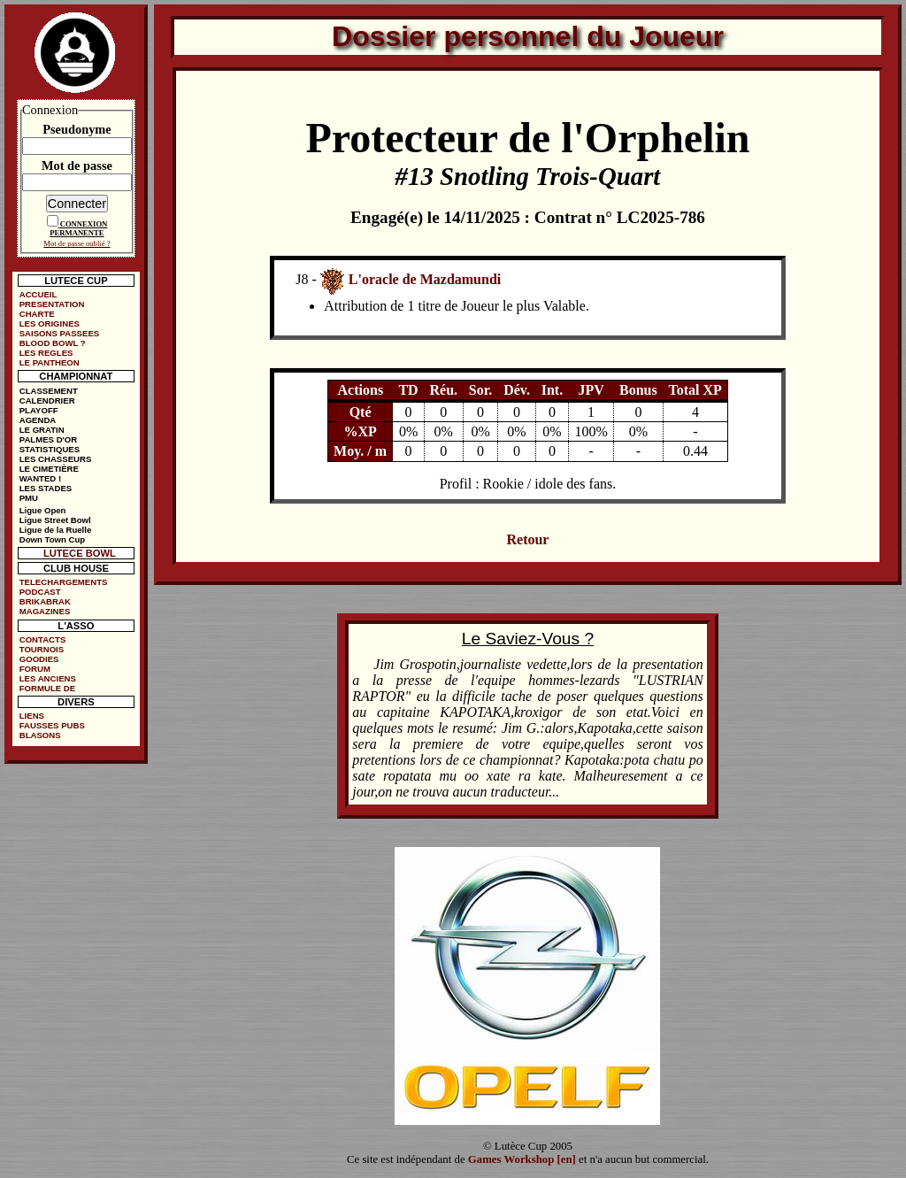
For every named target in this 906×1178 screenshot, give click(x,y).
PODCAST (40, 592)
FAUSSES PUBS (52, 725)
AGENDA (38, 420)
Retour (527, 539)
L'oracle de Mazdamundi (425, 279)
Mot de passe (77, 165)
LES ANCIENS (47, 678)
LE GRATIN (42, 430)
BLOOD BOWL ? (52, 343)
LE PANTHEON (49, 362)
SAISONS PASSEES (59, 333)
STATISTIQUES (49, 449)
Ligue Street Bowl (55, 520)
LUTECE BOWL (79, 553)
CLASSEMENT (48, 391)
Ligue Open (42, 510)
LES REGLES (46, 353)
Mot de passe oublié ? (76, 243)
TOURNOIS (41, 649)
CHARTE (37, 314)
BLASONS (40, 735)
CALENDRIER (47, 400)
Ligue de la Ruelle (55, 530)
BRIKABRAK (45, 601)
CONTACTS (42, 639)
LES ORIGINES (49, 323)
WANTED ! (40, 478)
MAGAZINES (45, 611)
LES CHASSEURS (55, 459)
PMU (28, 498)
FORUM (34, 669)
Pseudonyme (76, 129)
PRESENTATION (52, 304)
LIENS (31, 715)
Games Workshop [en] (522, 1159)
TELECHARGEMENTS (63, 582)
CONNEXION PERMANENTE (78, 228)
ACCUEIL (38, 294)
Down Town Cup (52, 539)
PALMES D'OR (48, 439)
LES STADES (46, 488)
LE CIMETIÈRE (49, 469)
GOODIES (39, 659)
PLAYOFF (38, 410)
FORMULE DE (47, 688)
